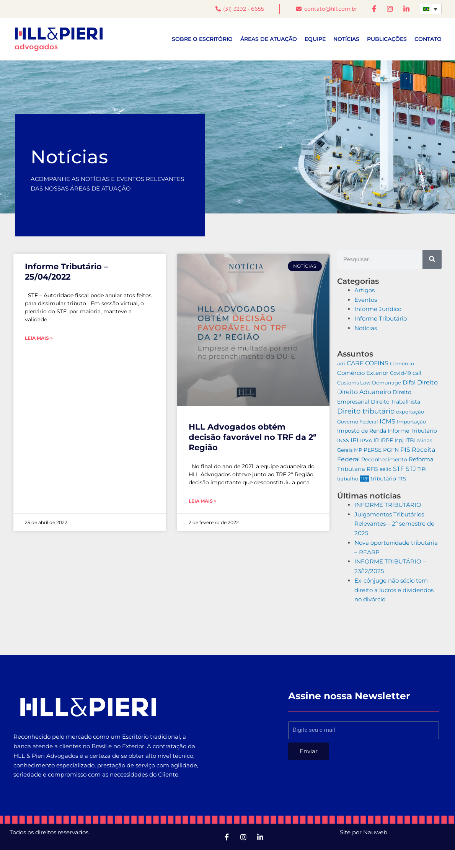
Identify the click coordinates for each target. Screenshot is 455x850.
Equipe (315, 39)
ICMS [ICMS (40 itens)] (387, 421)
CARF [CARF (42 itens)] (355, 363)
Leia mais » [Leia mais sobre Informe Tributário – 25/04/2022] (39, 338)
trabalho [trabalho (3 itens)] (347, 478)
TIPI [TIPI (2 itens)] (422, 469)
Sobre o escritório (202, 39)
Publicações (387, 39)
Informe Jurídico (377, 309)
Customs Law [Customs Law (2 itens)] (353, 382)
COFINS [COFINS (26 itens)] (376, 363)
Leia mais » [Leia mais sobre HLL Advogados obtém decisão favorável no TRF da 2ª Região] (203, 501)
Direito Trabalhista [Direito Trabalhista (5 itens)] (395, 402)
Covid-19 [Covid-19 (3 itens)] (400, 373)
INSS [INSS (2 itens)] (343, 440)
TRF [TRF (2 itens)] (364, 478)
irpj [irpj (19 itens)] (399, 440)
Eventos (365, 299)
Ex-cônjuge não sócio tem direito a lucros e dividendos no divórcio (394, 590)
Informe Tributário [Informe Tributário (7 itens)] (412, 431)
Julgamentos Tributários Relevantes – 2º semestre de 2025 (394, 524)
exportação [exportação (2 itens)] (410, 412)
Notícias (346, 39)
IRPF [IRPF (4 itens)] (386, 440)
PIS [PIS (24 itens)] (405, 449)
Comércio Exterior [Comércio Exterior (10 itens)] (362, 373)
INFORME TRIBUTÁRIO (387, 504)
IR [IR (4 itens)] (376, 440)
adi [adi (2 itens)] (341, 363)
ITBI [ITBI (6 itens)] (410, 440)
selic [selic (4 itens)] (385, 469)
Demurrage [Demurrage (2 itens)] (386, 382)
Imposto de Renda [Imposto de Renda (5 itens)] (361, 431)
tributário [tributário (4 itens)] (383, 478)
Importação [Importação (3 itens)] (411, 421)
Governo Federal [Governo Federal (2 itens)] (357, 421)
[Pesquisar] (432, 259)
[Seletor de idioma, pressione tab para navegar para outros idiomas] (430, 9)
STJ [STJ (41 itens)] (411, 469)
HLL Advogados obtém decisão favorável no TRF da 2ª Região (252, 437)
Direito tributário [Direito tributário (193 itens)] (366, 411)
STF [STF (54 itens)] (398, 469)
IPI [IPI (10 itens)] (355, 440)
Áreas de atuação (268, 39)
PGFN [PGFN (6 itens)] (391, 449)
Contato (428, 39)
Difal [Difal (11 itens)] (409, 382)
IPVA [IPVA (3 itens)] (366, 440)
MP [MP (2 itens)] (358, 450)
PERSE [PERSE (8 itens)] (373, 449)
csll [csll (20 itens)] (417, 372)
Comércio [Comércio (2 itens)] (402, 363)
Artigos (364, 290)
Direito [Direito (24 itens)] (427, 382)
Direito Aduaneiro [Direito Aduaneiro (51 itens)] (364, 392)
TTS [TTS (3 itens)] (402, 478)
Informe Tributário (380, 318)
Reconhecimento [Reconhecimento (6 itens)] (384, 459)
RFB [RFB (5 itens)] (372, 469)
